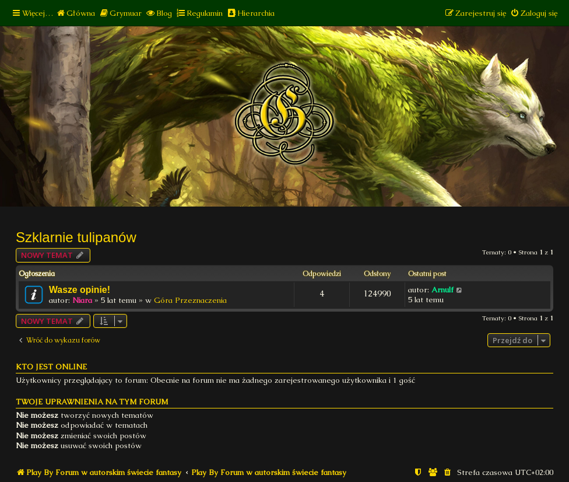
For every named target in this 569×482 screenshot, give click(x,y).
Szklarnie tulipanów (76, 237)
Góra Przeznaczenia (190, 300)
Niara (82, 300)
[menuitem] (75, 13)
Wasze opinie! (79, 290)
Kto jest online (51, 367)
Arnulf (442, 290)
